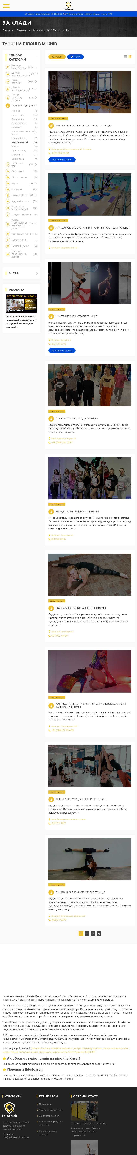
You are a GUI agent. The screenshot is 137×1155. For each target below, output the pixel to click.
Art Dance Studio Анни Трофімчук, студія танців (92, 227)
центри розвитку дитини (87, 1048)
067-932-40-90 (58, 635)
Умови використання (51, 1110)
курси (56, 1052)
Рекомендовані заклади (48, 1133)
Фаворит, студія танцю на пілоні (81, 608)
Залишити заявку (62, 160)
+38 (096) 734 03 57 (60, 442)
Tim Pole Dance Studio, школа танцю (83, 125)
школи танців (10, 1052)
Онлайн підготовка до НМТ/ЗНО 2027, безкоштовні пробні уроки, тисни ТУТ (68, 14)
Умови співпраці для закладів (51, 1123)
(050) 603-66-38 (58, 153)
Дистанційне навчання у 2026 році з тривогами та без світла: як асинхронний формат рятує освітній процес (115, 1124)
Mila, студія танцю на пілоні (77, 511)
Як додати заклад (49, 1115)
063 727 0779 (57, 344)
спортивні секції (28, 1052)
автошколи (45, 1052)
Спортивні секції (58, 118)
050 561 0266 (57, 539)
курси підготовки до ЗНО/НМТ (77, 1052)
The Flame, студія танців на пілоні (81, 799)
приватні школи (41, 1048)
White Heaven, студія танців (76, 316)
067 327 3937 (57, 823)
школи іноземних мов (115, 1048)
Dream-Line (128, 1150)
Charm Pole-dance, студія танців (80, 892)
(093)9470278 (57, 919)
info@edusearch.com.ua (15, 1137)
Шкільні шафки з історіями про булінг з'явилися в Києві (116, 1104)
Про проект (46, 1104)
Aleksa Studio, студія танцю (77, 418)
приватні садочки (61, 1048)
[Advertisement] (68, 966)
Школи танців (57, 309)
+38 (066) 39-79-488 (61, 730)
